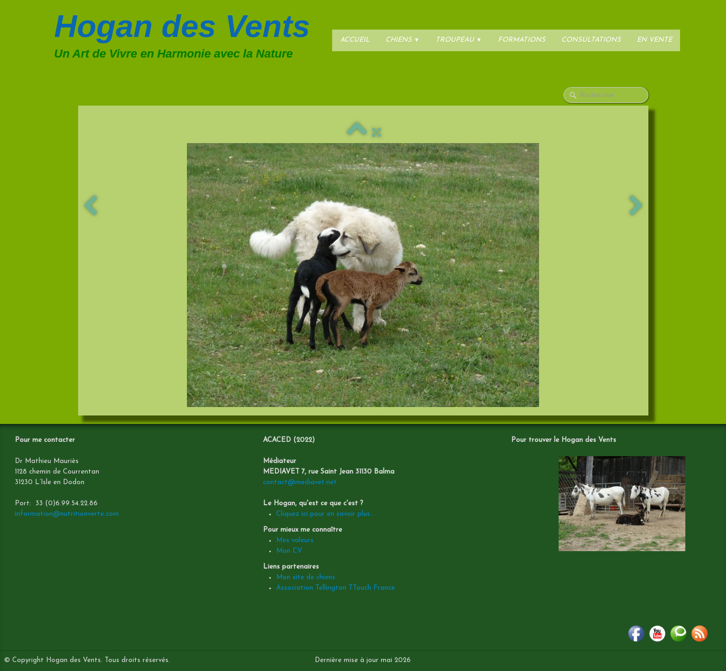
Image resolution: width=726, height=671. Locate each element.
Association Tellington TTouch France (335, 587)
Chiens (402, 39)
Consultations (591, 39)
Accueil (355, 39)
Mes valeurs (295, 540)
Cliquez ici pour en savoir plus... (325, 514)
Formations (521, 39)
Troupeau (459, 39)
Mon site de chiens (305, 577)
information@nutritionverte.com (67, 514)
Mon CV (289, 550)
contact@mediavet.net (300, 482)
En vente (654, 39)
